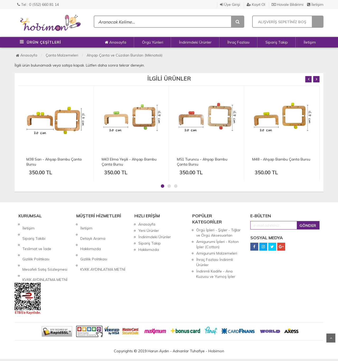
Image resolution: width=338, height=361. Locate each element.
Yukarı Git (330, 338)
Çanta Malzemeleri (62, 55)
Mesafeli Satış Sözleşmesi (44, 249)
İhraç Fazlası (238, 42)
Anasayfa (115, 42)
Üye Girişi (230, 4)
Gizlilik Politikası (35, 243)
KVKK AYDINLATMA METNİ (45, 256)
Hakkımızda (90, 237)
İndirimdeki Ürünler (195, 42)
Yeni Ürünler (148, 230)
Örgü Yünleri (152, 42)
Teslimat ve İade (36, 237)
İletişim (315, 4)
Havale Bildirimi (287, 4)
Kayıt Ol (256, 4)
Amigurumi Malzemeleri (216, 253)
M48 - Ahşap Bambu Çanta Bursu (281, 159)
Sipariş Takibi (33, 230)
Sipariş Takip (276, 42)
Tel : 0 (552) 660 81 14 (38, 4)
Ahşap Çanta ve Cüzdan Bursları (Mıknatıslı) (124, 55)
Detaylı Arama (92, 230)
